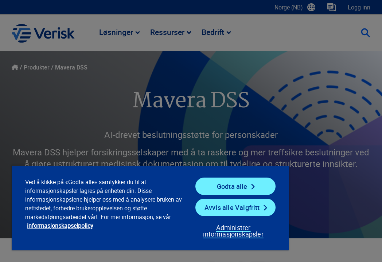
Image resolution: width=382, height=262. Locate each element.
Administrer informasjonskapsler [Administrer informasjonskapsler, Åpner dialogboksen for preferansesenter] (184, 227)
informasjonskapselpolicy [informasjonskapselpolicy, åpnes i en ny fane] (108, 228)
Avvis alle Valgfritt (191, 200)
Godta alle (191, 179)
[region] (122, 204)
